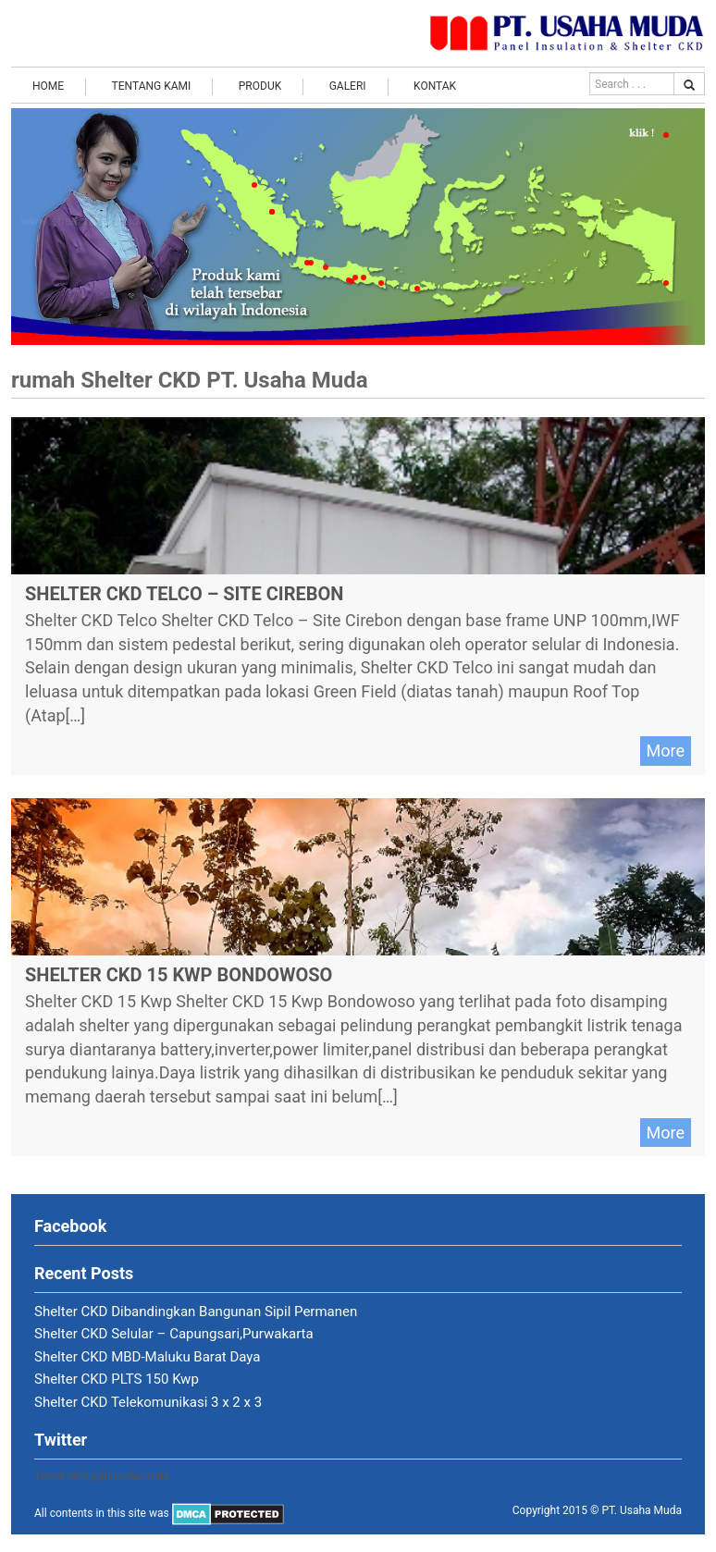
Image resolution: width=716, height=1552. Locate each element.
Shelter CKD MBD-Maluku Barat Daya (147, 1357)
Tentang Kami (151, 86)
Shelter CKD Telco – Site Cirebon (184, 594)
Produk (260, 86)
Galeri (347, 86)
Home (48, 86)
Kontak (435, 86)
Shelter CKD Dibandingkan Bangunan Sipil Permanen (195, 1311)
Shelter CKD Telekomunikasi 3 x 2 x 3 (148, 1402)
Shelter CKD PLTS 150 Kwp (116, 1379)
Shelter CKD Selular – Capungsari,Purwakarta (174, 1333)
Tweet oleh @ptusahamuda (101, 1476)
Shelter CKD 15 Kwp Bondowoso (178, 975)
